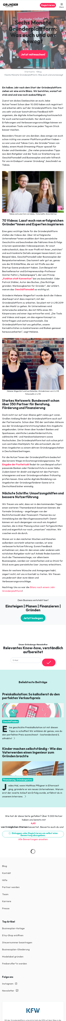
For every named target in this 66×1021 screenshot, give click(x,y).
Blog (4, 865)
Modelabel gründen (12, 956)
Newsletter (10, 990)
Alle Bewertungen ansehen (33, 839)
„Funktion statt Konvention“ (17, 278)
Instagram (9, 983)
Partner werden (11, 887)
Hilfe (4, 880)
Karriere (6, 901)
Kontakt (6, 872)
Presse (5, 908)
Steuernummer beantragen (17, 942)
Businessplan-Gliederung (16, 949)
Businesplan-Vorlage (13, 928)
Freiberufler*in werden (14, 963)
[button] (61, 5)
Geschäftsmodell (24, 289)
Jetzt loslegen (33, 618)
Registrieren (48, 5)
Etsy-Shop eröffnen (12, 935)
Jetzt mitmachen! (33, 54)
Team (5, 894)
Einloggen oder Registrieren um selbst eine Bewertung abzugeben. (33, 834)
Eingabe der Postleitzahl (15, 464)
